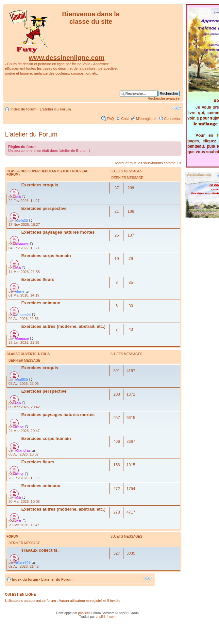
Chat (124, 119)
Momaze (22, 244)
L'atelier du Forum (55, 109)
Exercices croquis (39, 184)
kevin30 (21, 221)
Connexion (172, 119)
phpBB (83, 613)
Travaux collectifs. (40, 550)
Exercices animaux (40, 302)
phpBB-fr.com (106, 616)
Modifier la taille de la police (176, 108)
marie (19, 291)
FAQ (110, 119)
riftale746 (22, 562)
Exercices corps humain (46, 255)
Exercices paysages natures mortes (57, 232)
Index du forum (23, 109)
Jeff (18, 521)
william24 (23, 315)
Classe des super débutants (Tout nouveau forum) (48, 172)
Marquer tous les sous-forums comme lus (148, 163)
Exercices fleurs (37, 279)
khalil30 (21, 380)
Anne (19, 427)
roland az (22, 450)
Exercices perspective (44, 208)
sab (18, 197)
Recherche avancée (164, 98)
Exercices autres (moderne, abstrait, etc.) (63, 326)
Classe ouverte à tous (28, 354)
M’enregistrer (146, 119)
